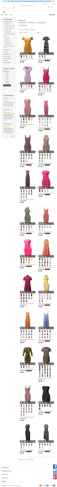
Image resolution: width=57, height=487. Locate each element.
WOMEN (6, 14)
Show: (38, 32)
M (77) (7, 74)
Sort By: (21, 32)
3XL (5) (7, 82)
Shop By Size (6, 71)
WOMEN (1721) (6, 23)
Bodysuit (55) (7, 49)
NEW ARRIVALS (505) (8, 21)
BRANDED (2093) (7, 62)
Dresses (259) (7, 41)
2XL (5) (7, 81)
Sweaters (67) (7, 31)
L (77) (7, 76)
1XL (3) (7, 79)
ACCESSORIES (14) (7, 58)
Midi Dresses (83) (41, 22)
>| (53, 457)
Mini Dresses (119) (32, 22)
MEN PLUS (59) (6, 56)
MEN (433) (5, 52)
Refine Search (7, 85)
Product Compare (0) (29, 29)
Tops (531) (7, 39)
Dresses (11, 14)
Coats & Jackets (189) (9, 25)
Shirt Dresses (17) (23, 22)
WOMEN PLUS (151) (7, 54)
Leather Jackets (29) (9, 27)
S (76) (7, 72)
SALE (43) (5, 60)
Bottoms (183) (7, 43)
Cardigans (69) (7, 29)
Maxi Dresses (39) (23, 25)
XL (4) (7, 77)
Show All (13, 136)
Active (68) (7, 37)
